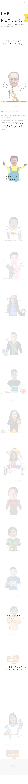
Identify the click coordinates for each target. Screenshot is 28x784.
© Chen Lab (13, 768)
